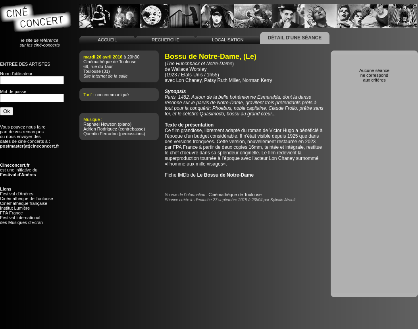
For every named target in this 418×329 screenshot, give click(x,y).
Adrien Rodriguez (100, 129)
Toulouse (92, 71)
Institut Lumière (15, 208)
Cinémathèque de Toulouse (26, 198)
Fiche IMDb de (209, 175)
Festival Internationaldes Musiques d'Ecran (21, 220)
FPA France (11, 212)
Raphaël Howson (100, 124)
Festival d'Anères (16, 193)
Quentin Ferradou (100, 133)
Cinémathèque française (23, 203)
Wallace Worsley (189, 69)
